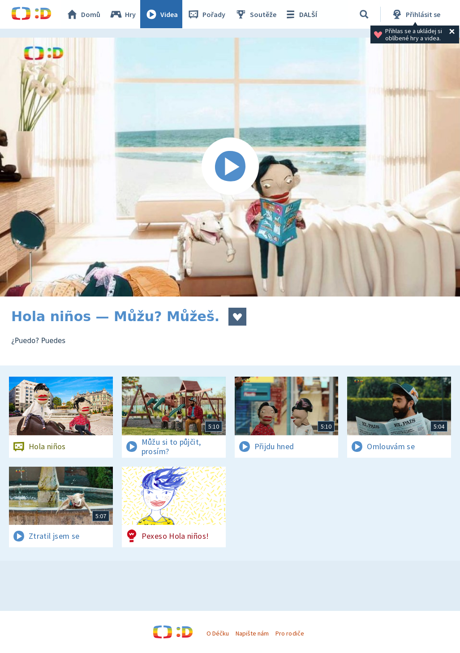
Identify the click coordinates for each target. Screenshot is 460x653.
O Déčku (217, 633)
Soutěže (256, 14)
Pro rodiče (289, 633)
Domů (83, 14)
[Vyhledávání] (364, 14)
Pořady (206, 14)
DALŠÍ (301, 14)
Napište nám (252, 633)
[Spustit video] (230, 167)
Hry (123, 14)
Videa (161, 14)
